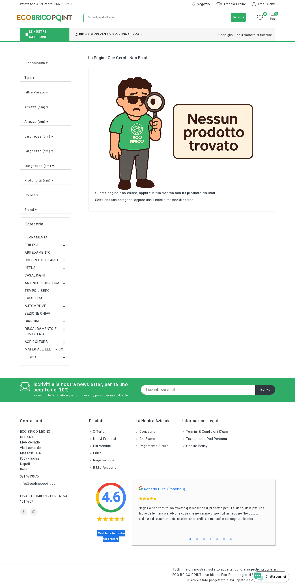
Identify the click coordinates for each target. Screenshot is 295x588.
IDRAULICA (34, 298)
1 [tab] (190, 539)
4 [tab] (210, 539)
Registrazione (103, 460)
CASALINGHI (35, 275)
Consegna (147, 431)
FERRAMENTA (36, 237)
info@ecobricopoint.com (39, 483)
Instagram (33, 512)
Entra (96, 453)
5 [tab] (217, 539)
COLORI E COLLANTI (41, 260)
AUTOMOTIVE (35, 305)
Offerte (98, 431)
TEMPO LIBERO (37, 290)
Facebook (23, 512)
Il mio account (104, 467)
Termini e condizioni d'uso (206, 431)
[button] (45, 61)
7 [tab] (230, 539)
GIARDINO (33, 321)
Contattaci (31, 421)
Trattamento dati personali (206, 438)
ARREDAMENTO (37, 252)
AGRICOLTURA (36, 341)
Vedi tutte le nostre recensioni (111, 536)
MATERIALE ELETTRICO (44, 349)
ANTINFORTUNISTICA (42, 283)
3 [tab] (204, 539)
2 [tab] (197, 539)
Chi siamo (147, 438)
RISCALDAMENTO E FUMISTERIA (41, 331)
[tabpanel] (203, 505)
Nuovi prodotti (104, 438)
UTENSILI (32, 267)
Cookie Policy (196, 445)
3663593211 (63, 4)
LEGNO (30, 357)
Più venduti (101, 445)
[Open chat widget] (268, 575)
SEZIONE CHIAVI (38, 313)
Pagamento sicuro (154, 445)
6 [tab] (224, 539)
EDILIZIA (32, 244)
